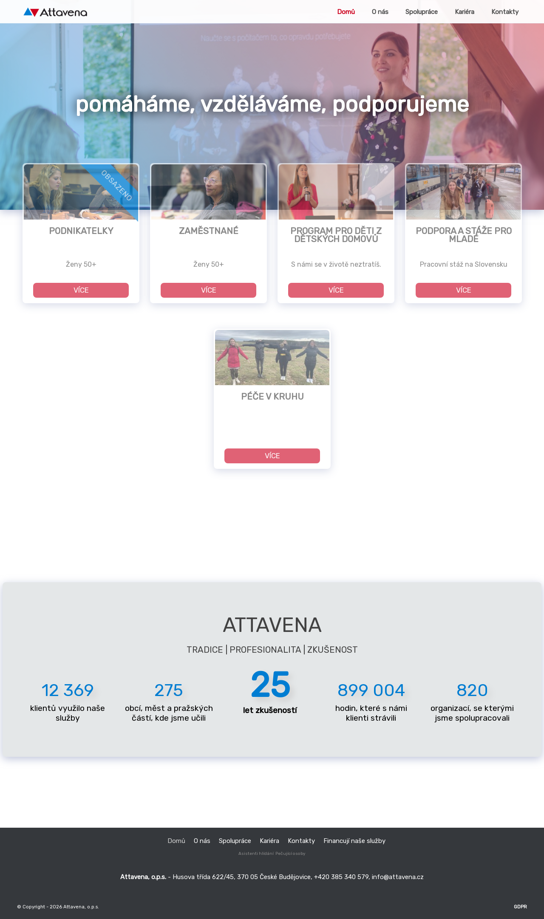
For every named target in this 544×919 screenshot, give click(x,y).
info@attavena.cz (398, 877)
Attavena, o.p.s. (80, 907)
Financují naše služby (354, 841)
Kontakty (301, 841)
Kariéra (269, 841)
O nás (202, 841)
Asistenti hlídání (256, 853)
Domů (176, 841)
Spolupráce (235, 841)
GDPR (520, 907)
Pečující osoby (290, 853)
